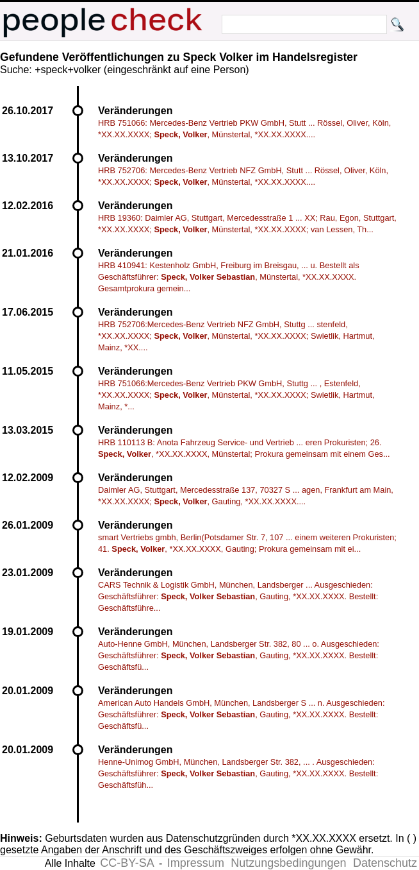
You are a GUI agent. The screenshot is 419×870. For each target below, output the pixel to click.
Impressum (195, 863)
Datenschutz (385, 863)
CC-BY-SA (127, 863)
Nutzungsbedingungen (288, 863)
